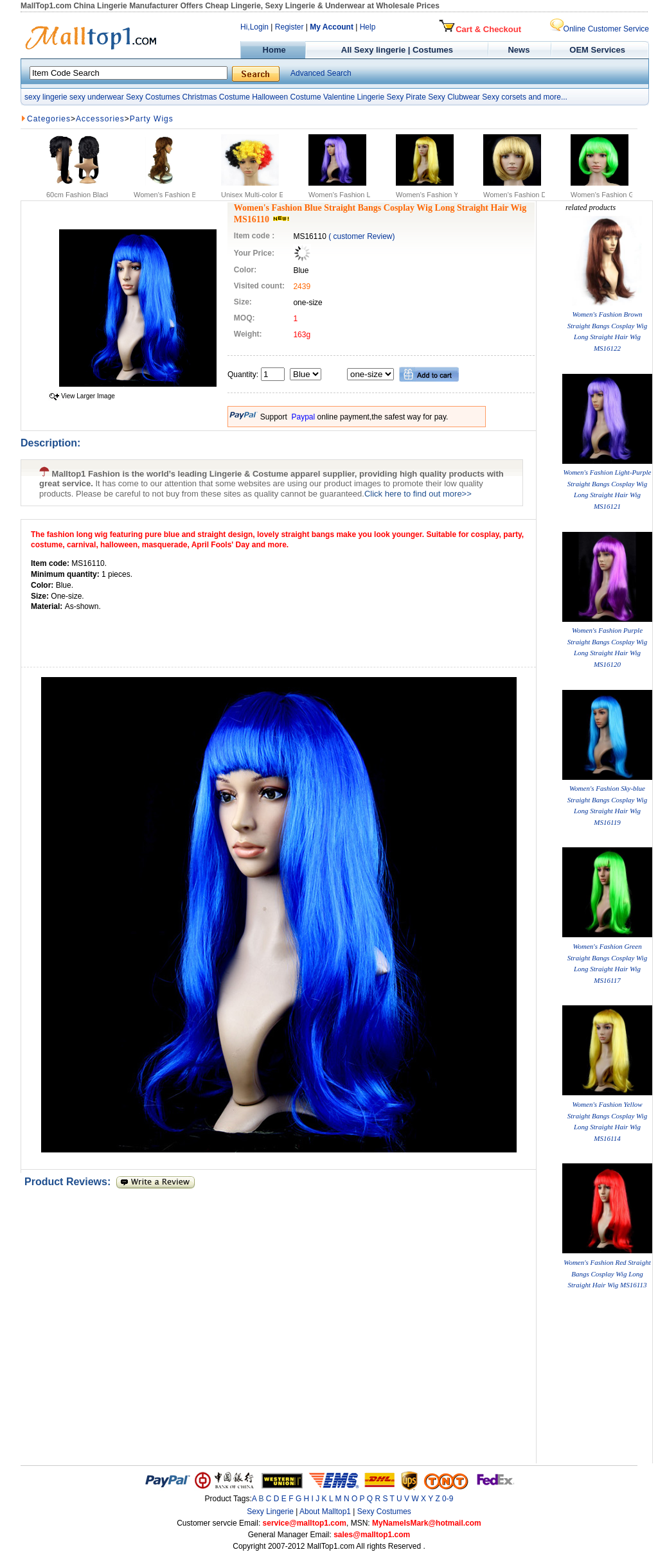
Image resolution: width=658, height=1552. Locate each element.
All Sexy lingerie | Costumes (397, 50)
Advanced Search (320, 73)
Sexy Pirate (405, 97)
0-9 (447, 1498)
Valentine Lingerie (353, 97)
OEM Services (597, 50)
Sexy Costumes (153, 97)
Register (289, 26)
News (520, 50)
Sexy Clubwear (454, 97)
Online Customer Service (599, 28)
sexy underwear (96, 97)
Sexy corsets (504, 97)
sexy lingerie (45, 97)
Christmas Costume (215, 97)
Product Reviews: (70, 1181)
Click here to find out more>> (418, 493)
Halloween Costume (286, 97)
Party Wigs (151, 118)
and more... (547, 97)
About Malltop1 (325, 1511)
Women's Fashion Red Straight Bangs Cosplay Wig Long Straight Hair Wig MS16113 (607, 1273)
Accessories (100, 118)
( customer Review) (361, 236)
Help (368, 26)
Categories (49, 118)
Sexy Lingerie (270, 1511)
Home (272, 50)
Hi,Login (254, 26)
